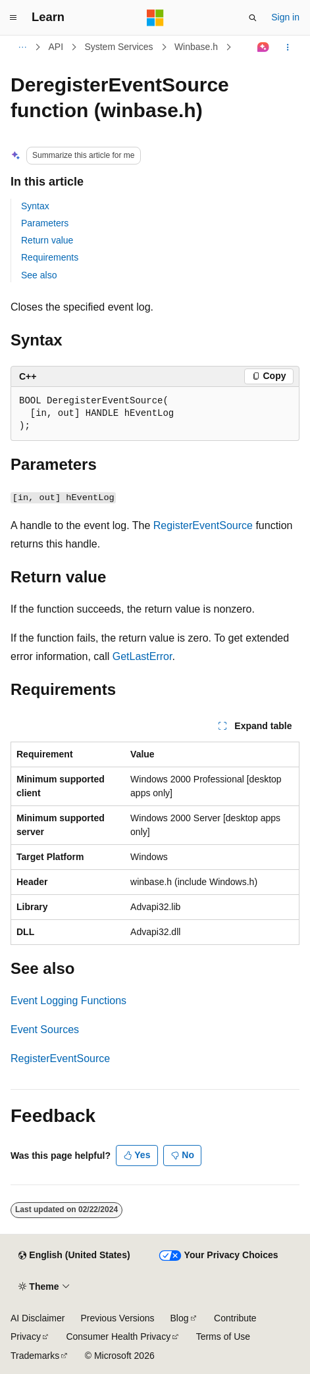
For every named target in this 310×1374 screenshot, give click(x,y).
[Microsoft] (155, 17)
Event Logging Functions (68, 1000)
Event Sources (45, 1029)
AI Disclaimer (38, 1318)
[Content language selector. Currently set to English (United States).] (74, 1255)
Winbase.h (196, 46)
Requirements (49, 257)
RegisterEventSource (203, 525)
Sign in (285, 17)
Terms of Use (223, 1336)
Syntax (35, 206)
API (56, 46)
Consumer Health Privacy (118, 1336)
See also (39, 275)
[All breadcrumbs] (22, 47)
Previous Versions (117, 1318)
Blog (179, 1318)
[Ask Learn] (263, 47)
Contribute (235, 1318)
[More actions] (287, 47)
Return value (47, 240)
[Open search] (253, 18)
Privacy (26, 1336)
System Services (118, 46)
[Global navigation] (13, 18)
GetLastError (142, 656)
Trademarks (35, 1355)
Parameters (44, 223)
